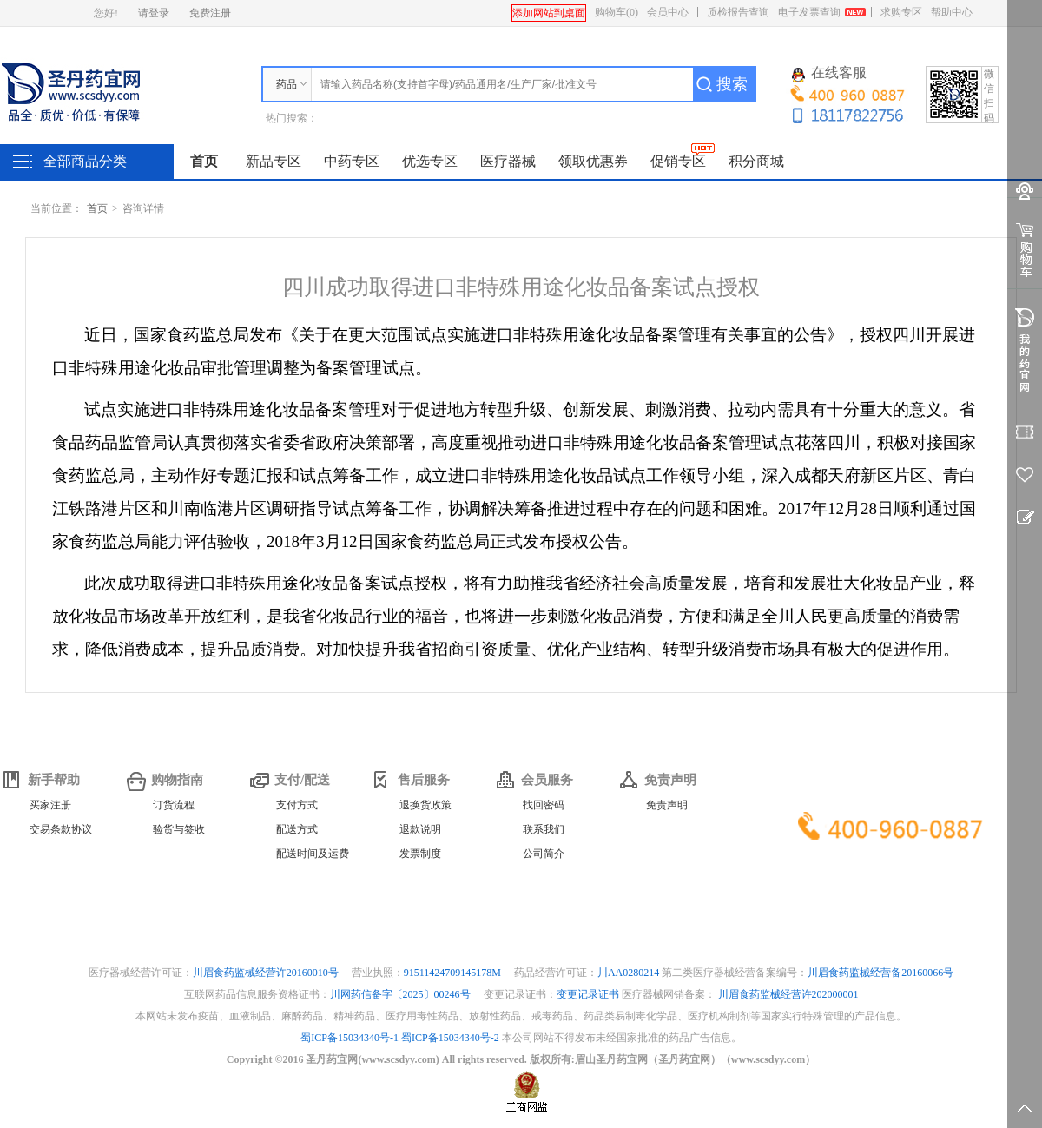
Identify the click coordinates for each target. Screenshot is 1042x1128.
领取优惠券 (593, 161)
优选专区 (430, 161)
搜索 (732, 84)
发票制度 (420, 854)
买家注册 (50, 805)
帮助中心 (952, 12)
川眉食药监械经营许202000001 (788, 994)
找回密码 (543, 805)
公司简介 (543, 854)
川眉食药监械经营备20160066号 (880, 972)
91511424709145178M (454, 972)
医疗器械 (508, 161)
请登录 (153, 13)
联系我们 (543, 829)
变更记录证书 (588, 994)
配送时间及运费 (312, 854)
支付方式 (297, 805)
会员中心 (668, 12)
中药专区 (351, 161)
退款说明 (420, 829)
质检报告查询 (738, 12)
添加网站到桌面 (548, 13)
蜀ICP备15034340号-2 (450, 1038)
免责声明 (667, 805)
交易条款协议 (61, 829)
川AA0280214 (629, 972)
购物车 (616, 12)
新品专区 (273, 161)
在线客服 (829, 73)
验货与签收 (179, 829)
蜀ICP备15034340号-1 (349, 1038)
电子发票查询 (809, 12)
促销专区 (678, 161)
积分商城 (756, 161)
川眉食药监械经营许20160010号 (267, 972)
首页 (204, 161)
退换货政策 (425, 805)
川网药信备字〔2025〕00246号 (401, 994)
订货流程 (174, 805)
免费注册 (210, 13)
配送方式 (297, 829)
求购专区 (901, 12)
